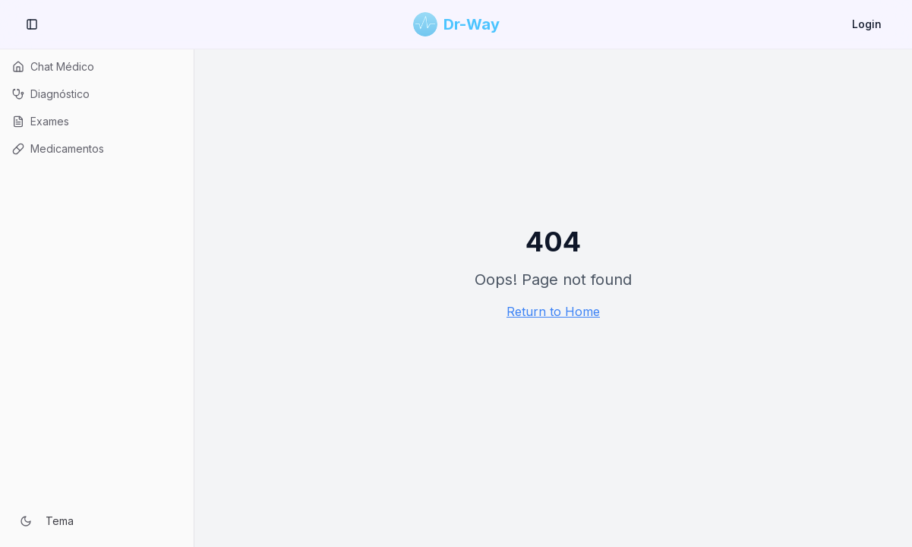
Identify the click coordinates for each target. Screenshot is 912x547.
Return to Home (553, 311)
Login (867, 23)
